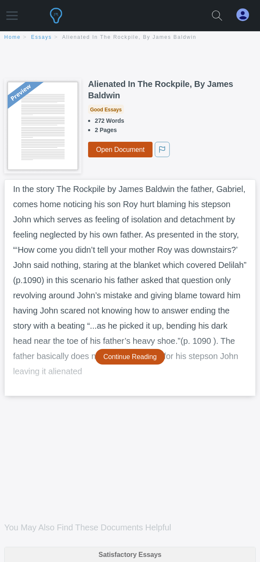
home (12, 37)
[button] (12, 11)
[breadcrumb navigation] (130, 38)
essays (41, 37)
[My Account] (246, 15)
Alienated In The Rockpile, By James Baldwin (129, 37)
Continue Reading (130, 356)
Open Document (120, 149)
